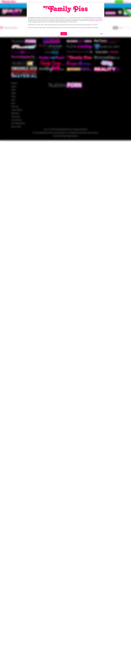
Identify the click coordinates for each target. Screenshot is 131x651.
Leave (101, 33)
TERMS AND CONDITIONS (95, 20)
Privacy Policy (82, 27)
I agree (64, 34)
